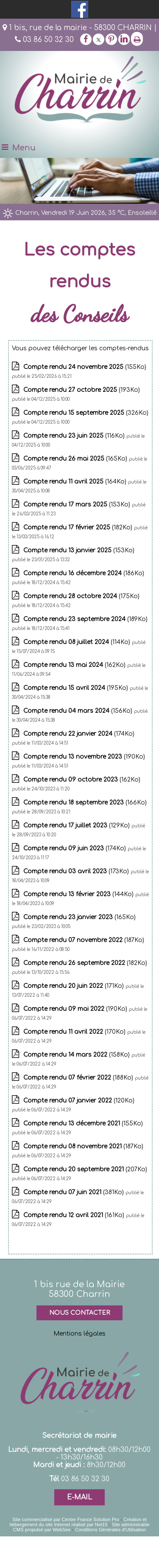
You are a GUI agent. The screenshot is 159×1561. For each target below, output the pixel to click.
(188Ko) (79, 1077)
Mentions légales (79, 1333)
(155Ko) (84, 367)
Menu (24, 147)
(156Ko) (78, 711)
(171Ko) (74, 986)
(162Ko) (75, 665)
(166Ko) (85, 802)
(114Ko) (77, 642)
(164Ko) (75, 481)
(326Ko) (85, 413)
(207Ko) (85, 1169)
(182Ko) (78, 527)
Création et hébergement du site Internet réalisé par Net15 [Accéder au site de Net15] (77, 1522)
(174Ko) (78, 734)
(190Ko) (84, 757)
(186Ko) (83, 573)
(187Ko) (83, 940)
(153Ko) (77, 504)
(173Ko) (77, 871)
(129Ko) (77, 825)
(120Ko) (78, 1100)
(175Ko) (81, 596)
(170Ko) (75, 1032)
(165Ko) (76, 459)
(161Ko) (74, 1215)
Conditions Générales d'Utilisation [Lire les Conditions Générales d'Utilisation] (110, 1529)
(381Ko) (74, 1192)
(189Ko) (85, 619)
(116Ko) (74, 436)
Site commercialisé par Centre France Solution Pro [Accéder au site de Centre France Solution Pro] (65, 1519)
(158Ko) (77, 1055)
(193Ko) (81, 390)
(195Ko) (76, 688)
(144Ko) (79, 894)
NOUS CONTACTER (79, 1313)
